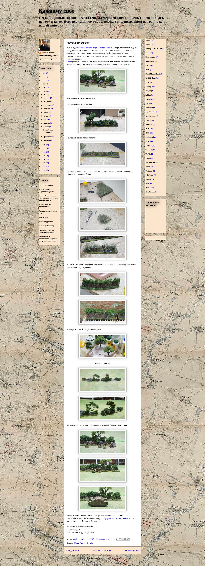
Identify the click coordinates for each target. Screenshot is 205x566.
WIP (147, 183)
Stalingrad (149, 137)
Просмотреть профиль (48, 59)
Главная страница (102, 550)
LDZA (148, 95)
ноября (47, 98)
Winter (148, 179)
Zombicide (149, 192)
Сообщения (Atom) (110, 558)
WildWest (149, 175)
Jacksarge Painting (46, 226)
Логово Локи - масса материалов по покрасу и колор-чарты (48, 198)
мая (46, 119)
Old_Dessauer (151, 116)
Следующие (72, 550)
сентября (48, 105)
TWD (147, 154)
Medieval (149, 108)
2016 (44, 152)
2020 (44, 87)
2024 (44, 73)
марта (46, 127)
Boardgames (150, 57)
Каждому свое (56, 11)
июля (46, 112)
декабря (47, 94)
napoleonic (149, 112)
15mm (147, 40)
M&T (147, 99)
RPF (147, 133)
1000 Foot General (46, 185)
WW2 (147, 188)
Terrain (83, 543)
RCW (147, 129)
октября (47, 101)
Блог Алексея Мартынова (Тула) (46, 190)
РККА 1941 (43, 217)
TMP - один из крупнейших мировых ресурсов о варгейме (48, 238)
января (47, 140)
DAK (147, 70)
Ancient (148, 53)
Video (147, 167)
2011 (44, 170)
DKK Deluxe (150, 78)
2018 (44, 145)
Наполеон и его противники (45, 205)
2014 (44, 159)
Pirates (148, 120)
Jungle (148, 91)
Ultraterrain (150, 162)
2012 (44, 166)
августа (47, 109)
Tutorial (90, 543)
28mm (76, 543)
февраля (47, 136)
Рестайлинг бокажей (78, 42)
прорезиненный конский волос (117, 518)
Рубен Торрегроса (46, 222)
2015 (44, 156)
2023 (44, 77)
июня (46, 116)
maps (147, 103)
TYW (147, 158)
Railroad (148, 124)
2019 (44, 91)
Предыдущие (132, 550)
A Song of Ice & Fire (153, 48)
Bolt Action (149, 61)
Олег (68, 62)
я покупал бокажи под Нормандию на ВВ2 (95, 48)
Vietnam (148, 171)
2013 (44, 163)
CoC (147, 65)
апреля (47, 123)
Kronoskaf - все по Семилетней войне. (47, 231)
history (148, 86)
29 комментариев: (104, 539)
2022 (44, 80)
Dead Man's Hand (152, 74)
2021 (44, 84)
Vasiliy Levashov (48, 53)
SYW (147, 141)
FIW (147, 82)
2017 (44, 148)
